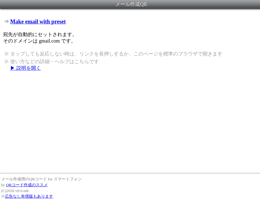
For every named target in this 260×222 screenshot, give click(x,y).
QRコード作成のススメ (27, 185)
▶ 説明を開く (25, 68)
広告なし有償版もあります (29, 196)
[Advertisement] (130, 122)
